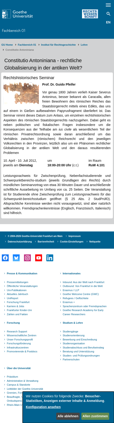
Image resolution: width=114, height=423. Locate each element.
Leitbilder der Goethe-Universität (25, 388)
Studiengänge (70, 331)
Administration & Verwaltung (22, 380)
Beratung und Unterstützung (78, 351)
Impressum (75, 236)
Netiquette (95, 241)
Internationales (72, 273)
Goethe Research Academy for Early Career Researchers (83, 312)
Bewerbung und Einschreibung (80, 339)
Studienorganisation (74, 343)
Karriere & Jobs (15, 306)
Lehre (84, 44)
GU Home (7, 44)
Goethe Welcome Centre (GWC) (81, 294)
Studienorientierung (74, 335)
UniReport (12, 298)
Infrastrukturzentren (18, 347)
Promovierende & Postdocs (22, 351)
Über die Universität (19, 368)
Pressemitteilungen (17, 282)
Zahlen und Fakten (17, 314)
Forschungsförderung (19, 343)
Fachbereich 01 (13, 30)
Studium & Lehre (73, 322)
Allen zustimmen (95, 416)
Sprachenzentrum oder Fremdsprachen (85, 306)
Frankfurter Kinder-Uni (19, 310)
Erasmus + (69, 302)
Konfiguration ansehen (43, 407)
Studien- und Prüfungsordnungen (81, 355)
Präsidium (12, 376)
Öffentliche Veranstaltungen (22, 286)
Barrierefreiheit (46, 241)
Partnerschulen (71, 359)
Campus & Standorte (18, 384)
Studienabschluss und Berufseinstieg (83, 347)
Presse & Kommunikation (22, 273)
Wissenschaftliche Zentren (21, 335)
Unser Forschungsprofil (20, 339)
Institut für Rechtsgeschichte (58, 44)
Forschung (13, 322)
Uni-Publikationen (17, 290)
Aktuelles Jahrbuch (17, 294)
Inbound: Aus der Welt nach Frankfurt (83, 282)
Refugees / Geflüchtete (76, 298)
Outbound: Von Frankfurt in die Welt (83, 286)
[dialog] (68, 407)
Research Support (17, 331)
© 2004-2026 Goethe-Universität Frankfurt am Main (35, 236)
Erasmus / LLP (71, 290)
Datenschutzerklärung (20, 241)
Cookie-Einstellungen (71, 241)
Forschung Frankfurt (18, 302)
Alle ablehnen (68, 416)
